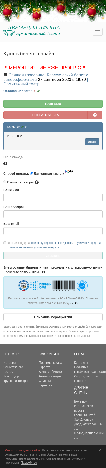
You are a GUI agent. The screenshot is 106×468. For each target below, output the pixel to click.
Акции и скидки (50, 376)
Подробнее (29, 462)
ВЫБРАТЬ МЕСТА (45, 115)
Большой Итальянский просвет (83, 406)
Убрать (92, 141)
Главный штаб (84, 415)
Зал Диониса (83, 419)
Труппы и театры (15, 381)
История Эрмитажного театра (13, 367)
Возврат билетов (51, 371)
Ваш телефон (14, 207)
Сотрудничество (86, 376)
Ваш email (11, 224)
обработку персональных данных (51, 243)
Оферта (45, 367)
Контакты (81, 362)
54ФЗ (75, 303)
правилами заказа (19, 247)
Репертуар (11, 376)
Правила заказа (50, 362)
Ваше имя (11, 190)
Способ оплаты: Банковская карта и (38, 172)
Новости (80, 381)
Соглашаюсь (101, 450)
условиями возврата (46, 247)
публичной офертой (88, 243)
